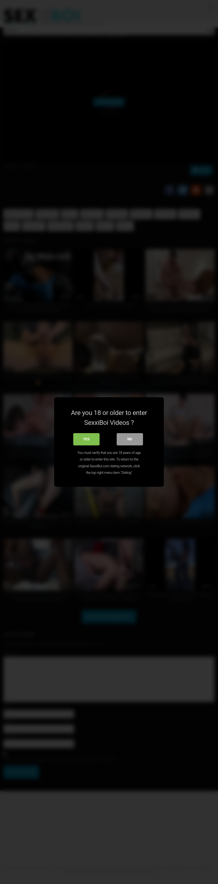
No (129, 439)
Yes (86, 439)
